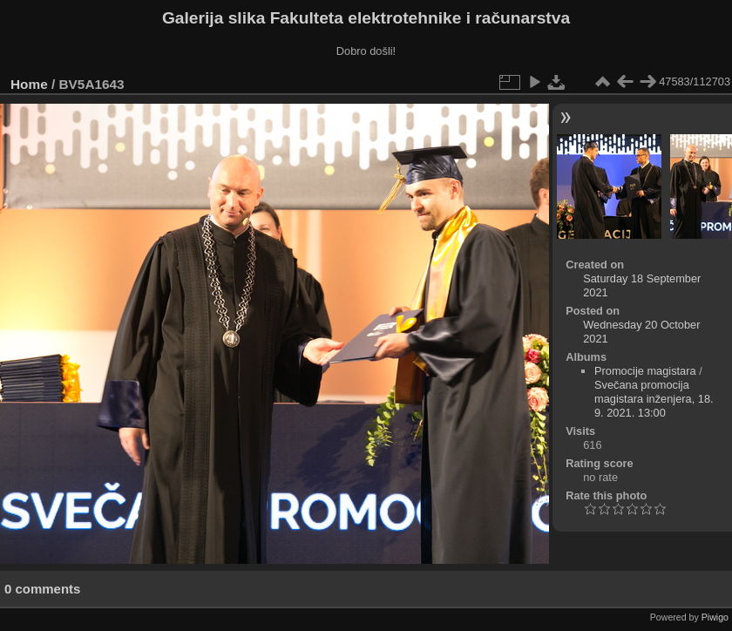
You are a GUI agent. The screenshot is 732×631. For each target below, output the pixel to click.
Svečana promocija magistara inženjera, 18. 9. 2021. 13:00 (654, 398)
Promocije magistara (645, 370)
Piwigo (715, 617)
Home (29, 84)
